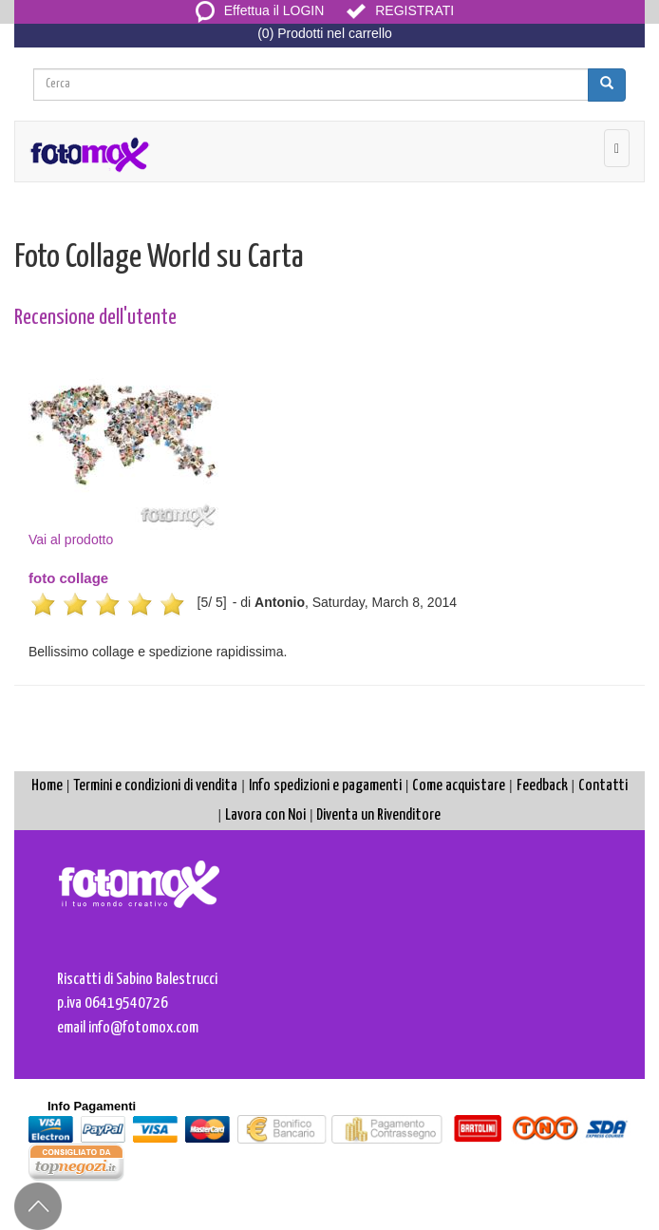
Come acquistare (458, 786)
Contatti (603, 786)
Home (47, 786)
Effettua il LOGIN (260, 10)
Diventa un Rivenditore (378, 815)
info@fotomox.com (143, 1028)
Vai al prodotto (123, 443)
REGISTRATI (400, 10)
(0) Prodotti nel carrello (324, 33)
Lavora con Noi (265, 815)
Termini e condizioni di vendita (155, 786)
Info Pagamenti (91, 1106)
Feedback (542, 786)
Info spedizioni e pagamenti (325, 786)
